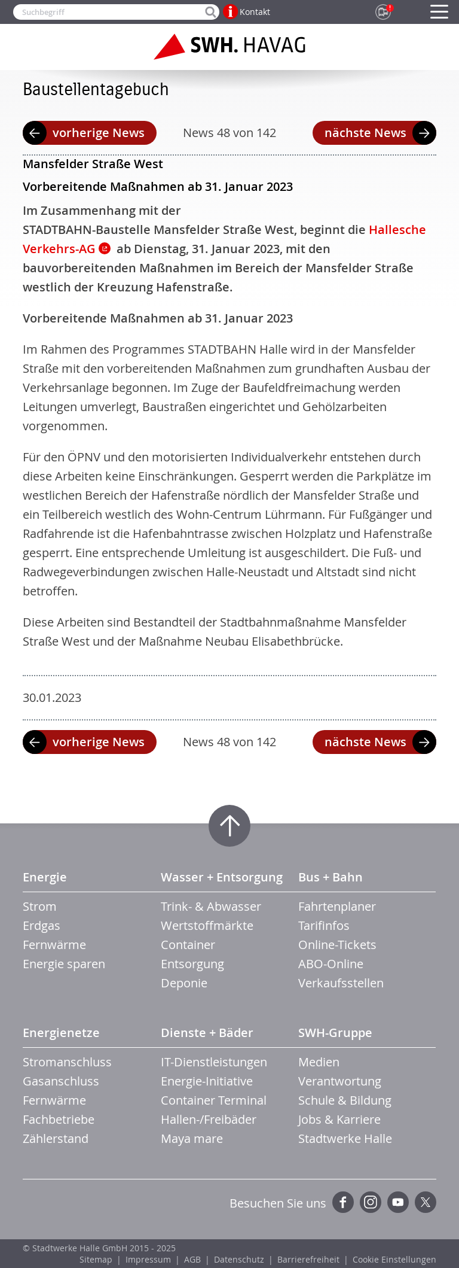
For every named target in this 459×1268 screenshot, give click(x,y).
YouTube (398, 1202)
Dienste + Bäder (207, 1032)
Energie (45, 877)
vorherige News (99, 132)
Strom (40, 906)
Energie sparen (64, 964)
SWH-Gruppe (335, 1032)
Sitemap (95, 1259)
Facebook (343, 1202)
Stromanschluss (67, 1062)
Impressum (148, 1259)
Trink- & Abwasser (211, 906)
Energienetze (61, 1032)
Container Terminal (214, 1100)
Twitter (425, 1202)
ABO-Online (330, 964)
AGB (192, 1259)
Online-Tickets (337, 944)
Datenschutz (239, 1259)
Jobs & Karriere (339, 1119)
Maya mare (192, 1138)
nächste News (365, 132)
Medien (318, 1062)
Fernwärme (54, 944)
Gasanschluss (61, 1081)
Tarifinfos (324, 925)
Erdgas (41, 925)
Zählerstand (55, 1138)
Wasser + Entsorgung (222, 877)
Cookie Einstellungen (394, 1259)
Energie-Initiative (207, 1081)
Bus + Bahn (330, 877)
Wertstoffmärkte (207, 925)
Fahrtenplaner (337, 906)
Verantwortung (339, 1081)
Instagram (370, 1202)
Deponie (184, 983)
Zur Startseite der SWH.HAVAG (229, 47)
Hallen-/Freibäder (208, 1119)
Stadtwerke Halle (345, 1138)
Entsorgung (192, 964)
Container (188, 944)
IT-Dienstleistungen (214, 1062)
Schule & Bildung (344, 1100)
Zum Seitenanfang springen (229, 826)
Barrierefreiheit (308, 1259)
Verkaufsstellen (341, 983)
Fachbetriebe (58, 1119)
